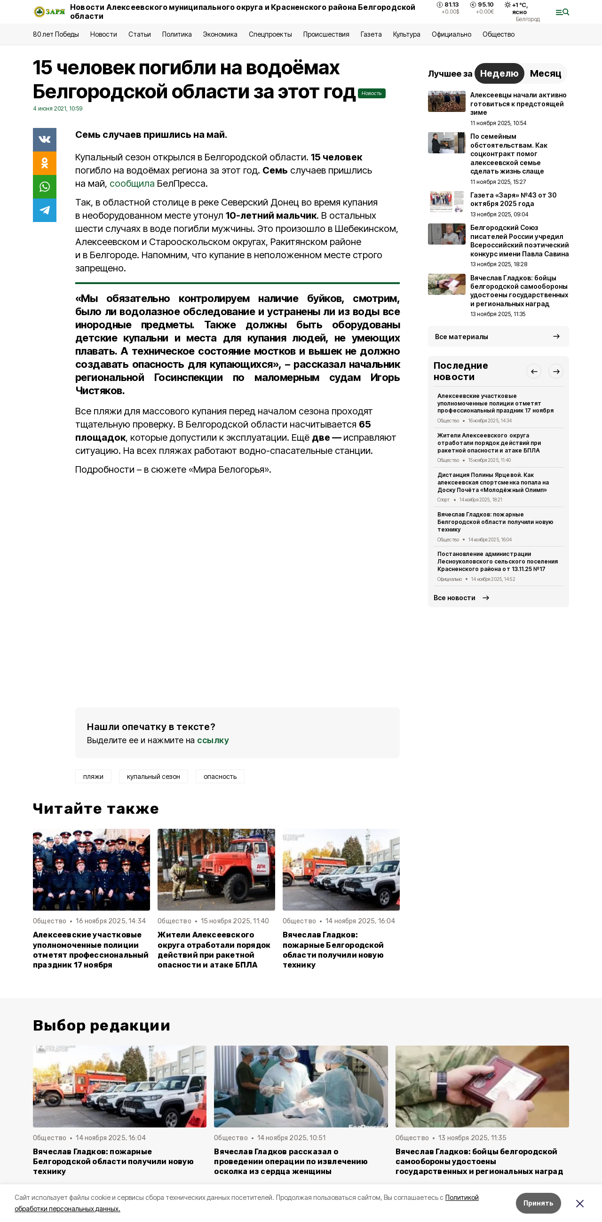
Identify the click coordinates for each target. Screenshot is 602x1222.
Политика (177, 34)
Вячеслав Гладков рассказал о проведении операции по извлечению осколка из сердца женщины (291, 1161)
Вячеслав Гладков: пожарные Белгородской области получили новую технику (333, 949)
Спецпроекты (270, 34)
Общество (499, 34)
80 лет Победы (56, 34)
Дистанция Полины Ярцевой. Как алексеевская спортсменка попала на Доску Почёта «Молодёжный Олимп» (493, 482)
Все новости (454, 598)
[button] (533, 371)
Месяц (546, 73)
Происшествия (326, 34)
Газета (371, 34)
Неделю (499, 73)
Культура (406, 34)
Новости (103, 34)
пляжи (93, 776)
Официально (451, 34)
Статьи (139, 34)
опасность (220, 776)
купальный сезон (153, 776)
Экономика (220, 34)
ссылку (213, 740)
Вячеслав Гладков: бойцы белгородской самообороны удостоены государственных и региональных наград (479, 1161)
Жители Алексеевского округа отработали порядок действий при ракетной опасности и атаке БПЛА (214, 949)
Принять (538, 1203)
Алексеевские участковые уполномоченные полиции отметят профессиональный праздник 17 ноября (91, 949)
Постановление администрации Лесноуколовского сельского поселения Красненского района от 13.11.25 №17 (497, 561)
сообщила (132, 183)
